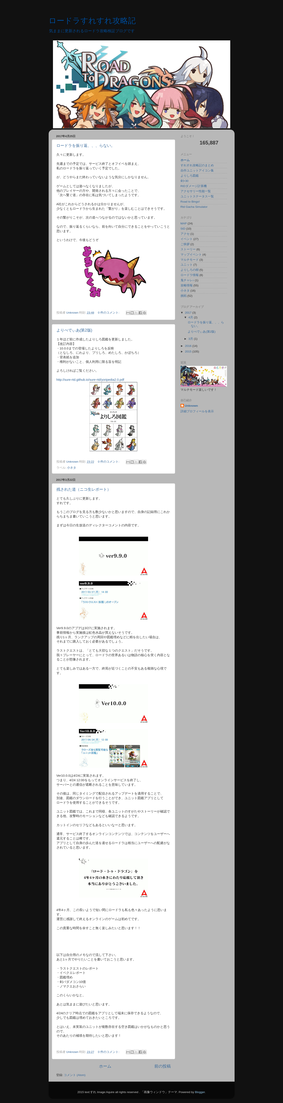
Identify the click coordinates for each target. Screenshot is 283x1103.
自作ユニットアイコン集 (197, 170)
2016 (188, 346)
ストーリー (188, 249)
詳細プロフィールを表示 (197, 411)
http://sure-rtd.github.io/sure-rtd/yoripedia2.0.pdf (90, 379)
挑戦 (184, 295)
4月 (191, 317)
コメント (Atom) (74, 1075)
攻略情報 (187, 285)
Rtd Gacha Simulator (194, 206)
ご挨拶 (185, 244)
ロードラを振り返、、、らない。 (85, 145)
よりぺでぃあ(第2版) (74, 330)
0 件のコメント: (109, 312)
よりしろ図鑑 (190, 175)
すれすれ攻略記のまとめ (197, 165)
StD (183, 228)
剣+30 (185, 181)
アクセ (185, 233)
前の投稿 (162, 1066)
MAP (184, 223)
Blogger (200, 1092)
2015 (188, 351)
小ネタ (71, 467)
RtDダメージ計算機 (194, 186)
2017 (188, 312)
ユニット (187, 264)
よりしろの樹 (190, 269)
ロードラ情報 (190, 275)
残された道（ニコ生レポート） (83, 489)
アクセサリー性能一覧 (196, 191)
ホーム (105, 1066)
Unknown (191, 405)
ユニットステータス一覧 (197, 196)
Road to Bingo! (190, 201)
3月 (191, 338)
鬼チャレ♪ (187, 280)
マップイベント (191, 254)
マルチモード (190, 259)
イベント (187, 239)
